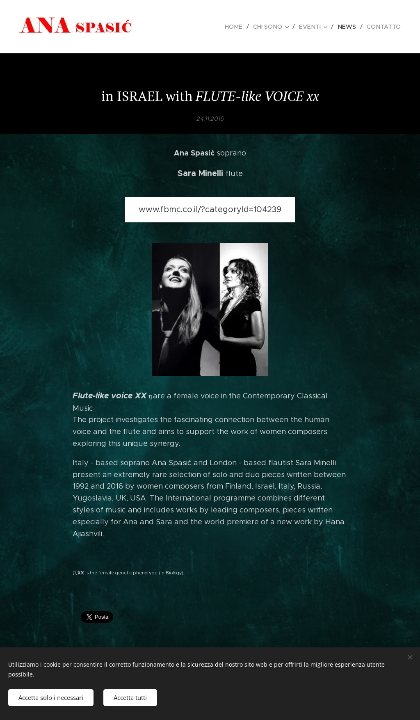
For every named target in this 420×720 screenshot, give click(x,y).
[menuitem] (239, 26)
